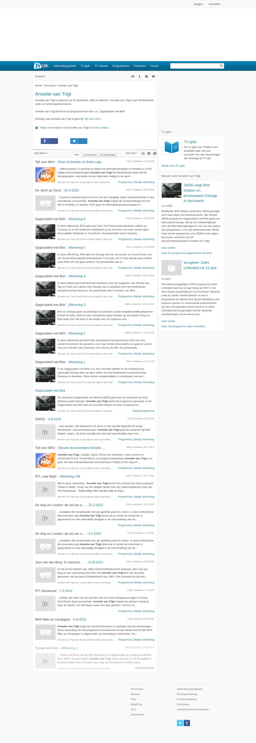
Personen (140, 65)
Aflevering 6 (76, 219)
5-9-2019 (54, 419)
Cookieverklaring (187, 699)
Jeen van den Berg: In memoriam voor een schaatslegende (77, 562)
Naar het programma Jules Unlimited (183, 326)
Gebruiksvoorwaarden (190, 689)
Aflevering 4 (76, 276)
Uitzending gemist (64, 65)
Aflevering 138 (70, 476)
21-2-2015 (96, 505)
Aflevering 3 (76, 304)
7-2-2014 (66, 591)
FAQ (133, 699)
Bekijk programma (143, 410)
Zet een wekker (99, 127)
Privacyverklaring (187, 694)
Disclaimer (183, 704)
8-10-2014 (96, 562)
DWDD (40, 419)
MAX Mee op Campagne (52, 619)
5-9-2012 (79, 619)
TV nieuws (101, 65)
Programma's (120, 65)
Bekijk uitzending (144, 182)
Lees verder (168, 247)
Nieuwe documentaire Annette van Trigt (86, 447)
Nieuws (135, 694)
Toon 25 (131, 153)
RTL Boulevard (45, 591)
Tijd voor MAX (92, 118)
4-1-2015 (95, 533)
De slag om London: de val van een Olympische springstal (76, 505)
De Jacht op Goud (48, 190)
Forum (155, 65)
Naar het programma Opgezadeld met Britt (186, 253)
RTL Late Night (46, 476)
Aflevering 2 (76, 333)
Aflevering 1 (76, 362)
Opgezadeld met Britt (50, 219)
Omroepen (137, 689)
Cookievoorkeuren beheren (193, 709)
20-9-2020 (71, 190)
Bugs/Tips (137, 704)
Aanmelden (215, 4)
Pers (133, 709)
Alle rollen (41, 153)
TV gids (85, 65)
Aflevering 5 (76, 247)
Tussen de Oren (46, 648)
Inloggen (198, 4)
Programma (125, 182)
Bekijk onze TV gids (173, 165)
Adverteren (137, 714)
